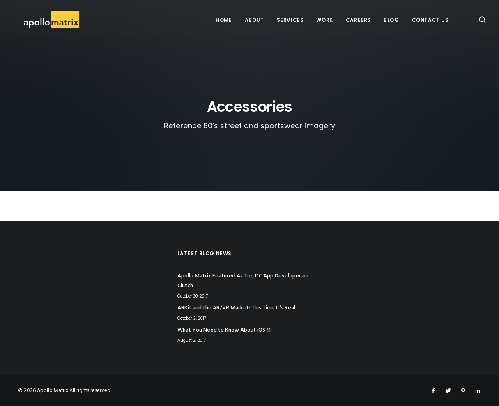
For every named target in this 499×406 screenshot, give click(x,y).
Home (224, 19)
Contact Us (430, 19)
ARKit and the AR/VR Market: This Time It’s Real (236, 308)
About (254, 19)
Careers (358, 19)
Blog (391, 19)
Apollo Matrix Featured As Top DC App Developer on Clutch (242, 281)
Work (324, 19)
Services (290, 19)
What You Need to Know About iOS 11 (224, 330)
